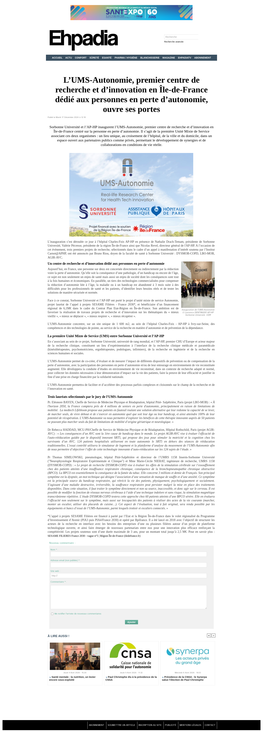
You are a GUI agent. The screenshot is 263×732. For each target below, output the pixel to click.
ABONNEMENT (202, 57)
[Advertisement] (131, 704)
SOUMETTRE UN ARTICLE (115, 725)
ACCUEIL (57, 57)
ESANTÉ (107, 57)
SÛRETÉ (95, 57)
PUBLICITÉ (168, 725)
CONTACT (209, 725)
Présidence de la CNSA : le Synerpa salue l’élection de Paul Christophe (184, 678)
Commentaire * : (58, 582)
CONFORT (81, 57)
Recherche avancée (173, 42)
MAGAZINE (169, 57)
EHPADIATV (185, 57)
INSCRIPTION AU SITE (146, 725)
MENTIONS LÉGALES (188, 725)
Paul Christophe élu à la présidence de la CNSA (131, 678)
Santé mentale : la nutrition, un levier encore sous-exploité (72, 678)
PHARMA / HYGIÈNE (126, 57)
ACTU (69, 57)
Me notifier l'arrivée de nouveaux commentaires (78, 613)
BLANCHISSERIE (150, 57)
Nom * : (54, 549)
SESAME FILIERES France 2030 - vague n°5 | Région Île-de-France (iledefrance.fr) (99, 535)
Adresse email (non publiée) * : (65, 560)
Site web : (55, 571)
